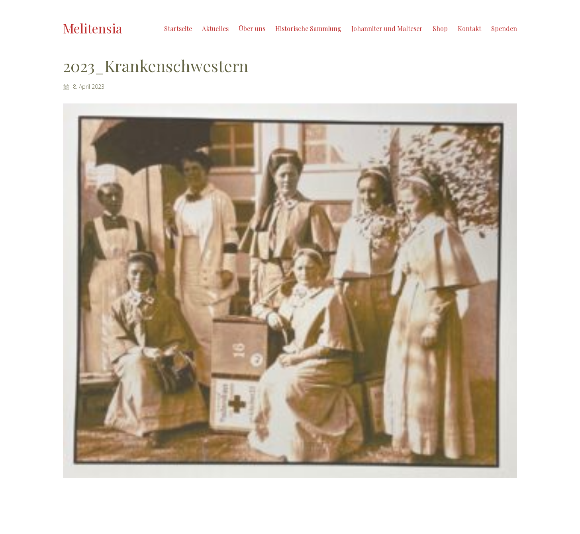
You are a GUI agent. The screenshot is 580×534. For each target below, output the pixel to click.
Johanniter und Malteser (387, 28)
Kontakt (469, 28)
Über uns (252, 28)
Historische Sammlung (308, 28)
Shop (440, 28)
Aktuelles (215, 28)
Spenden (504, 28)
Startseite (178, 28)
